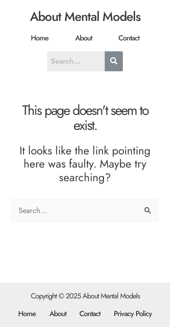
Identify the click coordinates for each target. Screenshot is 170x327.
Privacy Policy (133, 313)
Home (40, 38)
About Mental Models (85, 16)
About (83, 38)
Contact (128, 38)
